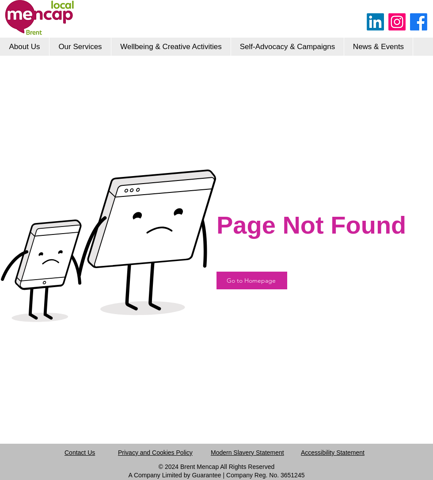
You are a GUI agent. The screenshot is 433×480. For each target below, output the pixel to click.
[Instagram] (397, 22)
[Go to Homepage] (251, 280)
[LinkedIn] (375, 22)
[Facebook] (418, 22)
